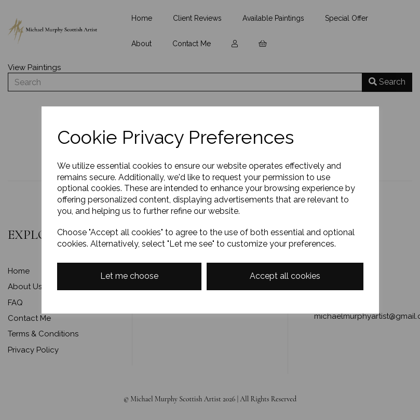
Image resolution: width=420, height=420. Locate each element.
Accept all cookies (285, 276)
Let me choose (129, 276)
